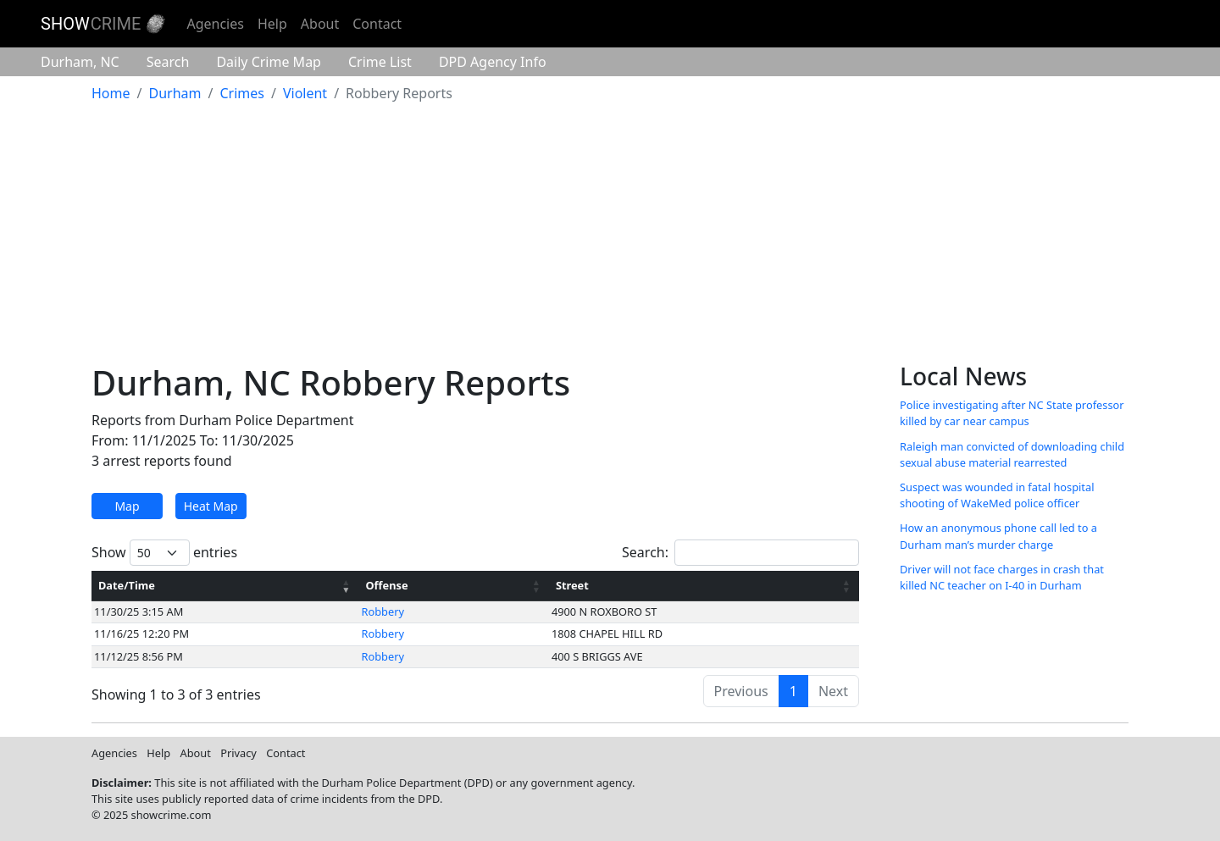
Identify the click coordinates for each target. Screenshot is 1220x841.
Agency (492, 62)
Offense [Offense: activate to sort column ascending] (387, 585)
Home (111, 93)
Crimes (241, 93)
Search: (740, 552)
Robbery (383, 611)
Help (272, 23)
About (320, 23)
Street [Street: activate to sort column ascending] (572, 585)
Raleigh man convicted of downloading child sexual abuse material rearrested (1012, 454)
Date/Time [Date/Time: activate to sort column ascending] (126, 585)
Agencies (214, 23)
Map (126, 506)
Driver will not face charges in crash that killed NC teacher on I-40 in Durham (1002, 577)
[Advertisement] (610, 235)
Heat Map (211, 506)
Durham (80, 62)
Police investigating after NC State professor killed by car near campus (1012, 413)
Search (168, 62)
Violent (305, 93)
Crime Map (268, 62)
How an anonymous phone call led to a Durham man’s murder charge (998, 535)
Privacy (238, 753)
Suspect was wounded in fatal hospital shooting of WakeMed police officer (997, 495)
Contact (377, 23)
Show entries (164, 552)
